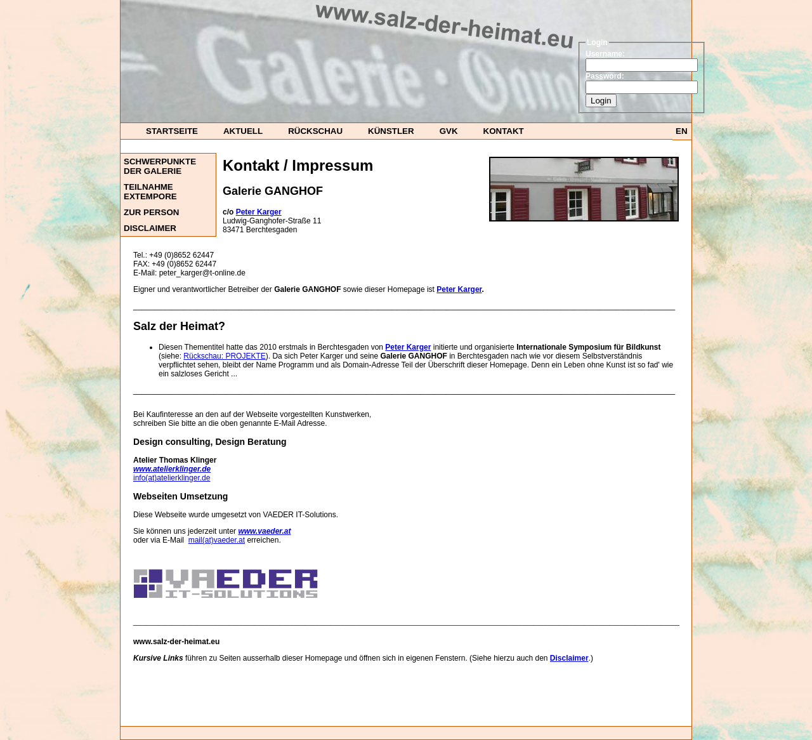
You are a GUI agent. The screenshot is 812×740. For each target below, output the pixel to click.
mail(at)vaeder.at (216, 540)
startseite (172, 131)
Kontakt (503, 131)
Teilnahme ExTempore (150, 191)
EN (682, 131)
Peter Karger (458, 289)
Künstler (391, 131)
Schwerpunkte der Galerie (160, 166)
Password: (605, 76)
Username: (605, 54)
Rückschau (315, 131)
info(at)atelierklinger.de (171, 477)
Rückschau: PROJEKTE (224, 356)
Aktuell (243, 131)
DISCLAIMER (150, 228)
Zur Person (151, 212)
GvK (449, 131)
